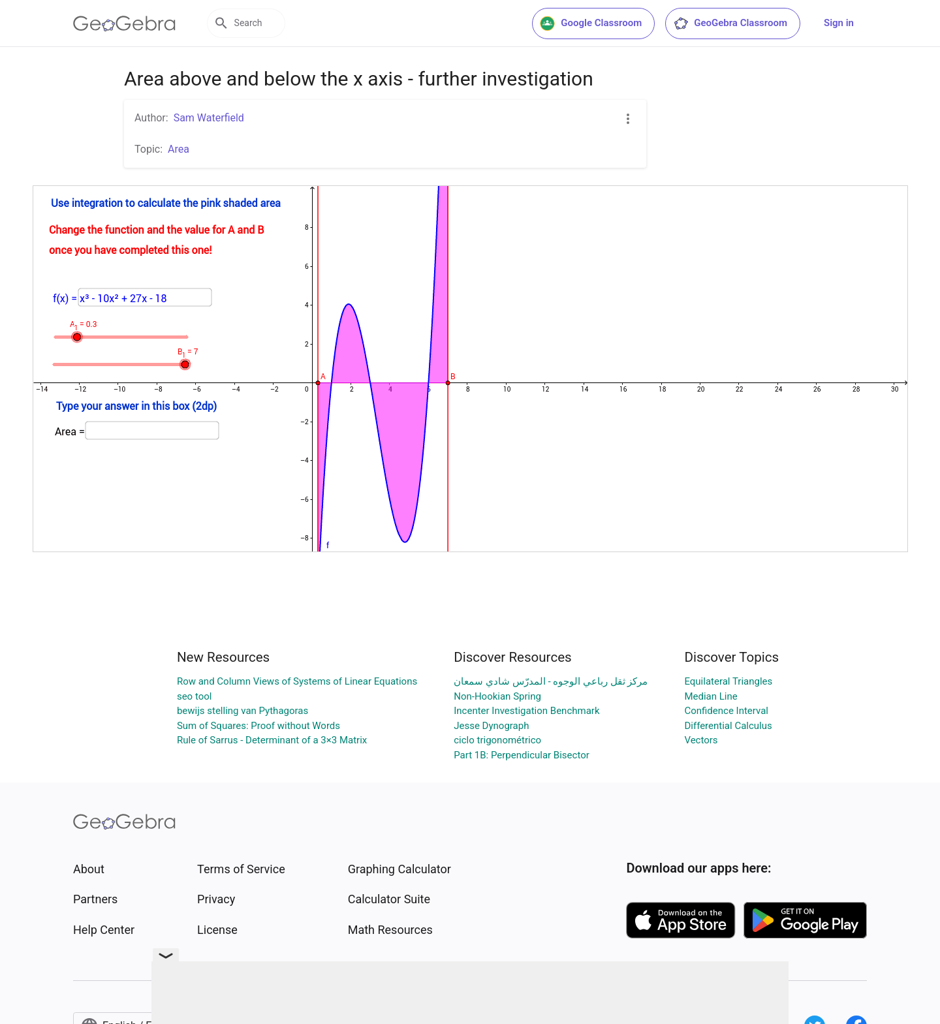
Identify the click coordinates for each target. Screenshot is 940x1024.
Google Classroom (591, 23)
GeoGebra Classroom (730, 23)
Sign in (839, 23)
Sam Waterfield (209, 118)
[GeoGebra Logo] (124, 23)
